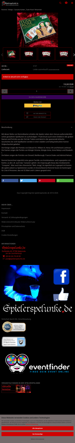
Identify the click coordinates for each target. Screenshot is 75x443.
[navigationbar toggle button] (72, 3)
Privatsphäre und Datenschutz (13, 226)
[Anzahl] (37, 91)
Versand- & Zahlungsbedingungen (14, 217)
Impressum (5, 208)
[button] (4, 91)
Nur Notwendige (38, 434)
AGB (3, 231)
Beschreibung (6, 127)
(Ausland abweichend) (53, 69)
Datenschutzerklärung (32, 424)
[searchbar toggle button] (60, 3)
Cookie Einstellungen (9, 235)
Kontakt (4, 213)
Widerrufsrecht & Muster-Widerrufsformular (18, 222)
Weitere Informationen (37, 439)
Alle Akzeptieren (37, 428)
